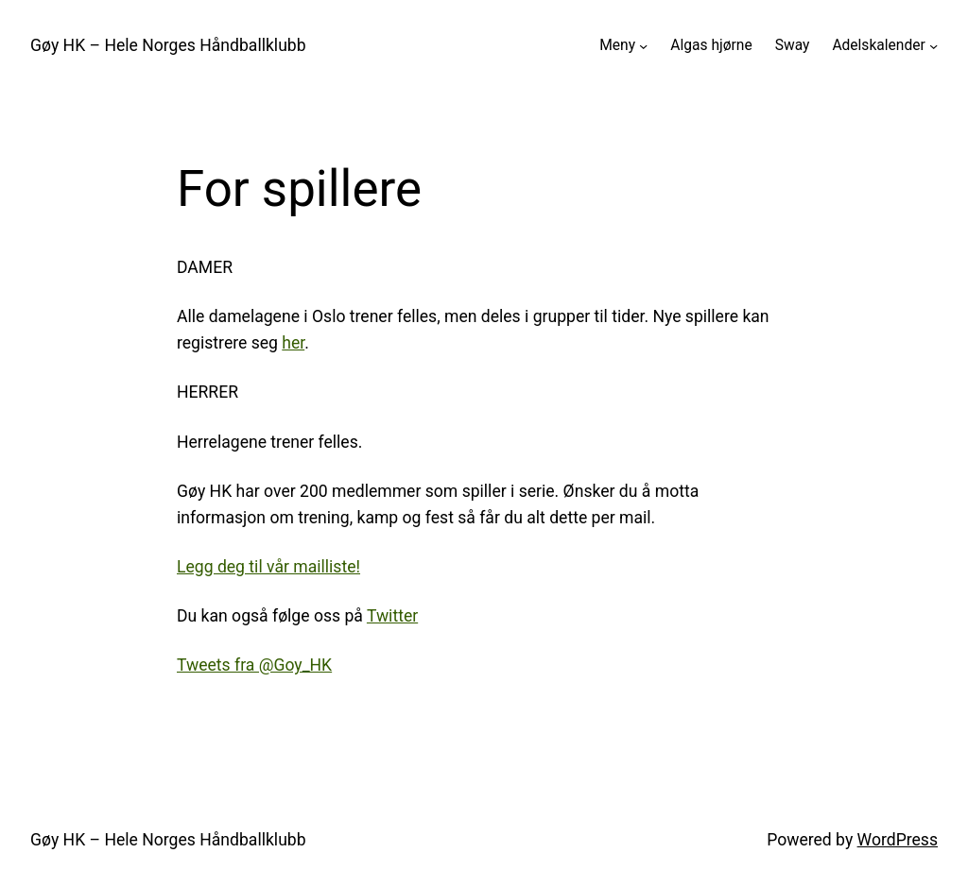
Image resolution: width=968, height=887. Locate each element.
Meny (617, 45)
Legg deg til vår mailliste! (268, 566)
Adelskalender (878, 45)
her (293, 342)
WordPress (897, 839)
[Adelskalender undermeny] (933, 46)
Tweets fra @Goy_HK (254, 665)
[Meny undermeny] (643, 46)
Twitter (392, 615)
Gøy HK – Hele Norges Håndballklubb (168, 45)
